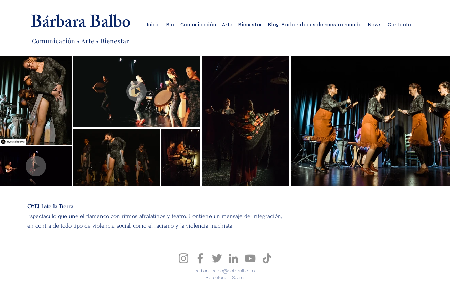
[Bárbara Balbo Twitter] (216, 258)
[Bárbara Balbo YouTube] (250, 258)
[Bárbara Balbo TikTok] (267, 258)
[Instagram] (183, 258)
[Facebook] (200, 258)
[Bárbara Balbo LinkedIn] (233, 258)
